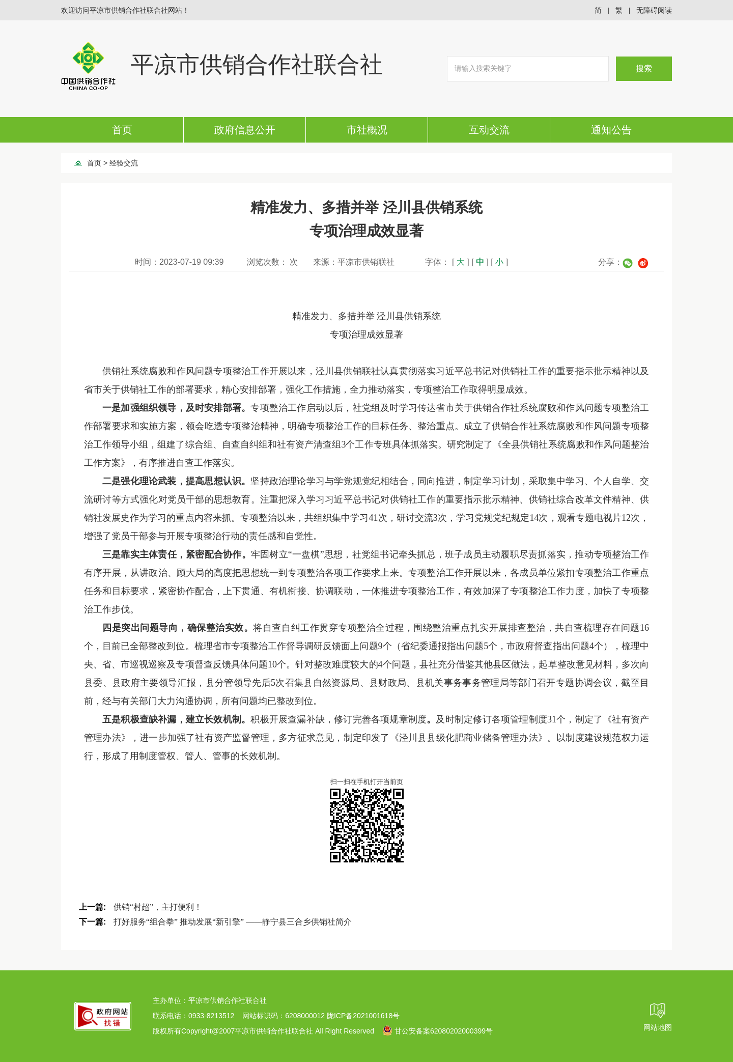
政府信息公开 (244, 129)
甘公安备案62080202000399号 (437, 1031)
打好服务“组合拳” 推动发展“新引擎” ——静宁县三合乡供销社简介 (233, 921)
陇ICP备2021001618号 (363, 1016)
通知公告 (611, 129)
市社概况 (367, 129)
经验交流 (123, 163)
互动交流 (489, 129)
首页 (122, 129)
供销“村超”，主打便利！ (158, 907)
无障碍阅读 (654, 10)
